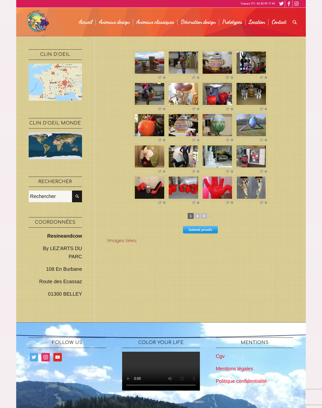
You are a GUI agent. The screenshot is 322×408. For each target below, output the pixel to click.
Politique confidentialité (241, 381)
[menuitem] (85, 22)
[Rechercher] (294, 22)
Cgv (220, 356)
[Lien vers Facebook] (288, 3)
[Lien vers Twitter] (281, 3)
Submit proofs (200, 230)
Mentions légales (234, 368)
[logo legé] (37, 22)
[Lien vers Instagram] (296, 3)
